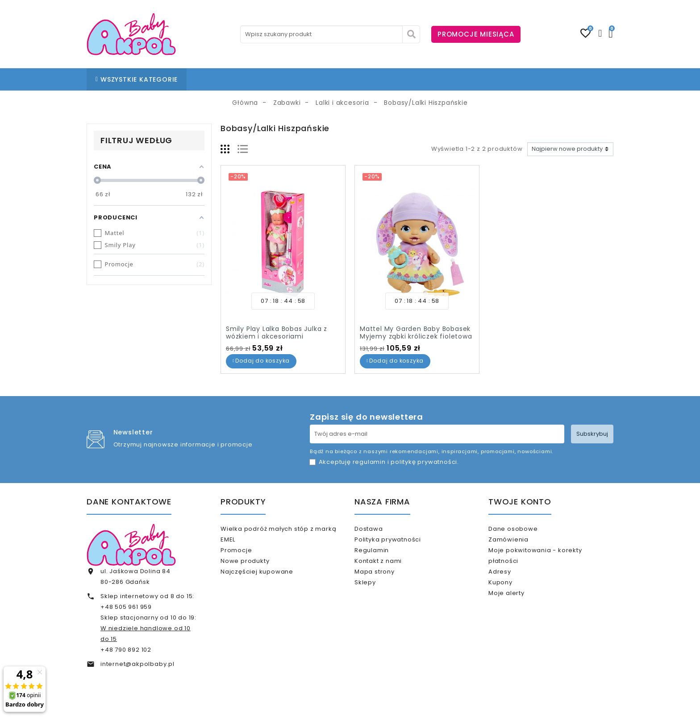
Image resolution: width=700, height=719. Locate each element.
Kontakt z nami (389, 572)
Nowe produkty (256, 568)
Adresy (511, 583)
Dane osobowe (524, 529)
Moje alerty (518, 611)
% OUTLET (406, 79)
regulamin (369, 462)
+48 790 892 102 (125, 649)
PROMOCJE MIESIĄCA (476, 34)
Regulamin (383, 558)
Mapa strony (386, 587)
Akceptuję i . (389, 462)
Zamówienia (520, 543)
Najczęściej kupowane (268, 583)
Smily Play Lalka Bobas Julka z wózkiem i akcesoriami (276, 332)
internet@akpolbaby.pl (137, 664)
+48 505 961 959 (126, 607)
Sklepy (376, 601)
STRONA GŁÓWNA (226, 79)
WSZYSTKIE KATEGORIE (137, 79)
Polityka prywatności (399, 543)
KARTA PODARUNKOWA (472, 79)
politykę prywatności (424, 462)
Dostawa (380, 529)
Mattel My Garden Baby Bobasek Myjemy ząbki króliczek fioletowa (416, 332)
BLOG (329, 79)
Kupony (512, 597)
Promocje (247, 554)
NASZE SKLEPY (289, 79)
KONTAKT (364, 79)
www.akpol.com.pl (398, 704)
